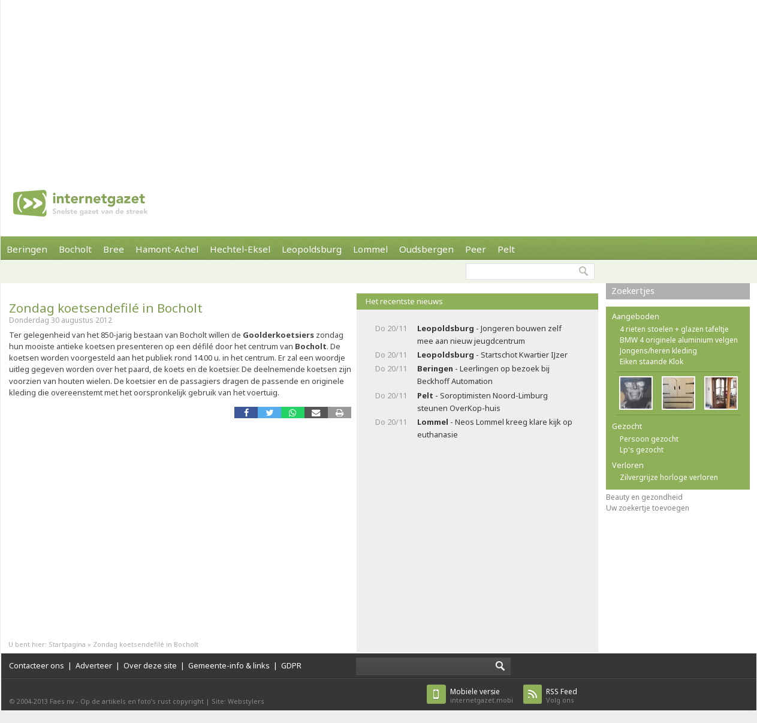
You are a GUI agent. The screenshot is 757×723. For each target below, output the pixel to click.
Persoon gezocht (649, 439)
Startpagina (67, 644)
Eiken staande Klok (651, 361)
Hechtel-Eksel (240, 249)
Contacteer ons (36, 665)
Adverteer (94, 665)
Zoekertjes (633, 290)
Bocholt (75, 249)
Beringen (27, 249)
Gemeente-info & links (229, 665)
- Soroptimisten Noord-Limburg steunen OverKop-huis (482, 401)
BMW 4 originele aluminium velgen (679, 340)
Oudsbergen (426, 249)
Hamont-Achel (166, 249)
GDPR (291, 665)
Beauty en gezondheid (644, 497)
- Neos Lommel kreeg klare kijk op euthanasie (494, 428)
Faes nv (62, 701)
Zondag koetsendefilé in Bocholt (106, 307)
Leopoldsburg (312, 249)
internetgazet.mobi (481, 695)
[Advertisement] (360, 84)
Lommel (370, 249)
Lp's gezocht (641, 450)
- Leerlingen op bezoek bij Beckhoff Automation (483, 374)
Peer (475, 249)
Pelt (506, 249)
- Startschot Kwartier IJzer (492, 354)
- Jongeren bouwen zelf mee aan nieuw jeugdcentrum (489, 334)
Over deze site (150, 665)
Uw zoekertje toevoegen (647, 508)
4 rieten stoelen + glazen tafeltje (674, 329)
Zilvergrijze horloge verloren (669, 477)
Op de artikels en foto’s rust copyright (142, 701)
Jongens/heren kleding (658, 351)
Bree (113, 249)
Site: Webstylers (238, 701)
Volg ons (561, 695)
